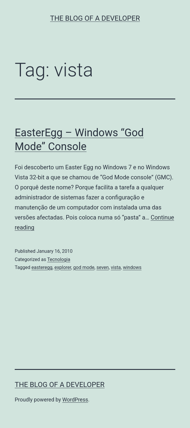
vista (116, 267)
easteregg (42, 267)
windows (132, 267)
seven (102, 267)
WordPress (75, 399)
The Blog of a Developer (95, 18)
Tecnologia (58, 259)
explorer (62, 267)
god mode (84, 267)
